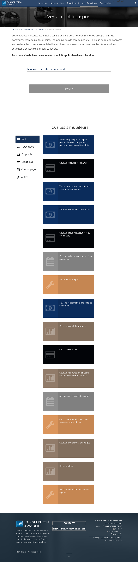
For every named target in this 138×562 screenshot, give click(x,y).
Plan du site (21, 552)
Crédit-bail (25, 162)
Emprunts (24, 154)
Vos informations (89, 3)
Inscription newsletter (69, 528)
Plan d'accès (116, 534)
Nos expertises (57, 3)
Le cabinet (43, 3)
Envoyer (69, 88)
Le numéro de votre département (46, 69)
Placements (25, 146)
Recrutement (73, 3)
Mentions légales (113, 541)
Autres (22, 177)
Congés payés (27, 169)
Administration (34, 552)
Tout (21, 139)
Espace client (106, 3)
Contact (69, 523)
